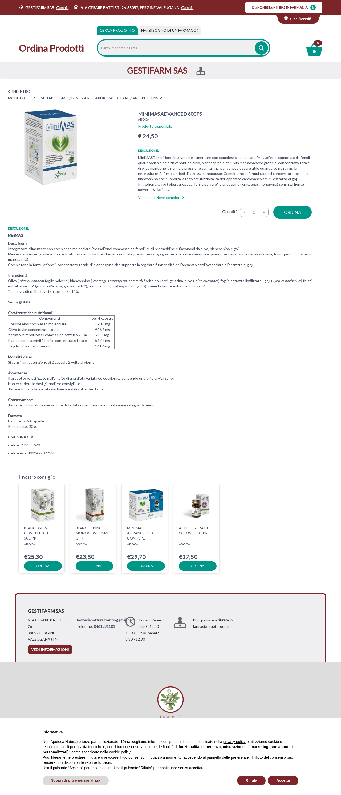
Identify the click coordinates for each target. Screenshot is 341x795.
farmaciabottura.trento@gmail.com (106, 620)
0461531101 (104, 626)
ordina (292, 212)
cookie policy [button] (119, 752)
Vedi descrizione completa (161, 197)
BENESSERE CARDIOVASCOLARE (100, 98)
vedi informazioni (50, 649)
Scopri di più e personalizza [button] (75, 780)
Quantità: (230, 211)
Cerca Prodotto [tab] (117, 30)
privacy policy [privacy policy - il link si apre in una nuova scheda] (234, 742)
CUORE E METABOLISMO (46, 98)
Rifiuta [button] (251, 780)
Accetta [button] (283, 780)
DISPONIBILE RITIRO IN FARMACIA (280, 7)
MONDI (14, 98)
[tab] (169, 30)
